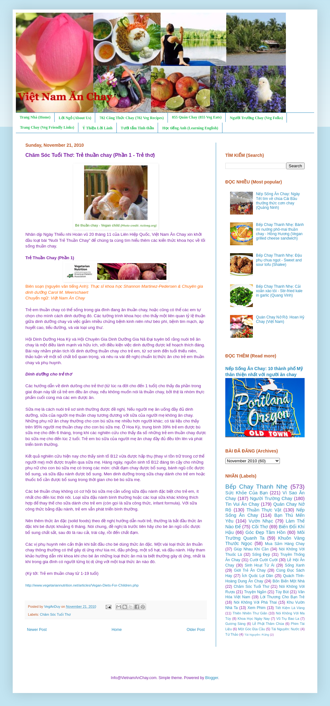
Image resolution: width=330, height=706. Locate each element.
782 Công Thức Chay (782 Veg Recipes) (131, 118)
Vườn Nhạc (260, 520)
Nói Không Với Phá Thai (255, 602)
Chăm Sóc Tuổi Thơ (55, 614)
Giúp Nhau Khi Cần (251, 549)
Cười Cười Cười (264, 560)
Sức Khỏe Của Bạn (246, 492)
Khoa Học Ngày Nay (254, 618)
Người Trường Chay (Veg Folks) (256, 118)
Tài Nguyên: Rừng (256, 634)
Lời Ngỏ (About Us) (75, 118)
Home (117, 629)
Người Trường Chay (271, 498)
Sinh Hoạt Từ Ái (259, 565)
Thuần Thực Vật (264, 509)
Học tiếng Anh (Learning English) (190, 128)
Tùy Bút (282, 592)
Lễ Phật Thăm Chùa (268, 624)
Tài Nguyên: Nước (285, 629)
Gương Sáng (235, 624)
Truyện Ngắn (255, 592)
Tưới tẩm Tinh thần (137, 128)
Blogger (211, 678)
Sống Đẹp (261, 554)
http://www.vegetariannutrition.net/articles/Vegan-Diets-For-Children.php (82, 585)
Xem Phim (257, 608)
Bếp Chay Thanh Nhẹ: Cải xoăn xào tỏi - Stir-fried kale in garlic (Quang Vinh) (279, 291)
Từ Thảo (231, 634)
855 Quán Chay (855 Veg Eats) (196, 117)
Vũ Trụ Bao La (287, 618)
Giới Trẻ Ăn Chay (250, 570)
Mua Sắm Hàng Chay (285, 544)
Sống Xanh (295, 565)
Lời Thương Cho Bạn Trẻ (282, 597)
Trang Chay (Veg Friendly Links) (47, 127)
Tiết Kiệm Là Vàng (290, 608)
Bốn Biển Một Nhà (289, 581)
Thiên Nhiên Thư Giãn (250, 613)
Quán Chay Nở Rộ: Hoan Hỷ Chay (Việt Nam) (280, 319)
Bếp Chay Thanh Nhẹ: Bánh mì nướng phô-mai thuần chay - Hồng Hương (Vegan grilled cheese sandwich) (280, 231)
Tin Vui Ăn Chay (242, 504)
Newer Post (37, 629)
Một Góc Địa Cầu (251, 629)
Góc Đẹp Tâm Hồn (266, 532)
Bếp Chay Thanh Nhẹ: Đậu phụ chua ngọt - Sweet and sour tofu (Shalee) (279, 260)
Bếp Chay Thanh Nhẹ (256, 486)
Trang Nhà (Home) (35, 117)
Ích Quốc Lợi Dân (257, 576)
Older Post (196, 629)
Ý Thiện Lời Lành (97, 128)
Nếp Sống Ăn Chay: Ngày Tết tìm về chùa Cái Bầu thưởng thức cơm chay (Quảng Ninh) (278, 201)
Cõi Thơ (260, 526)
